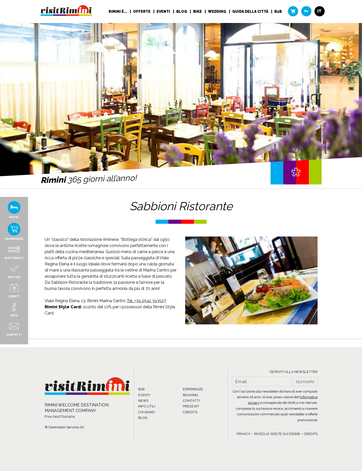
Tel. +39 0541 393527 (146, 300)
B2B (278, 12)
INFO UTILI (146, 406)
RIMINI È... (118, 12)
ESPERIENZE (193, 389)
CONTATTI (191, 401)
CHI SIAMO (146, 412)
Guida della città (250, 12)
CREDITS (190, 412)
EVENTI (144, 395)
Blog (182, 12)
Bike (198, 12)
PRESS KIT (191, 406)
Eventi (164, 12)
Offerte (142, 12)
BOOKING (190, 395)
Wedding (217, 12)
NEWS (143, 401)
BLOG (142, 418)
